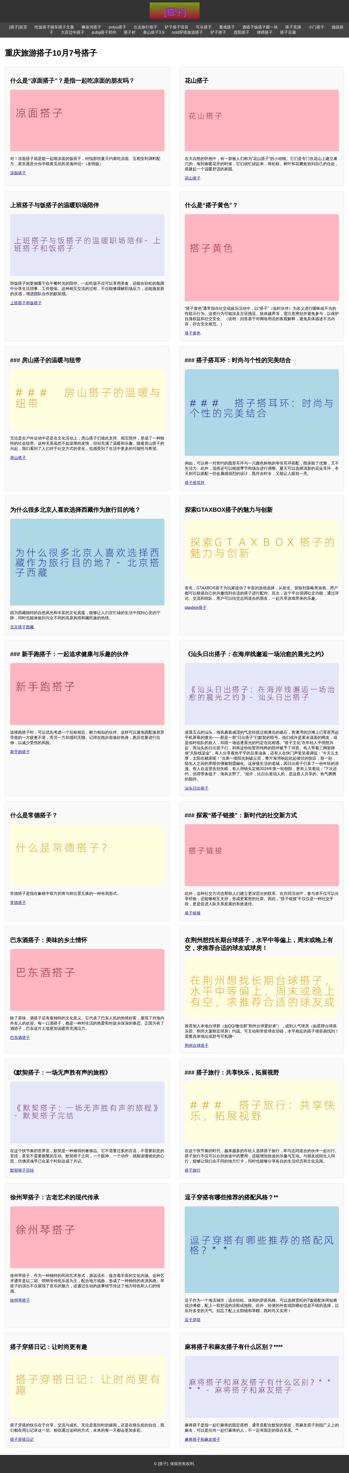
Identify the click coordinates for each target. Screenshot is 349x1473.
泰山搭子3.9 (153, 32)
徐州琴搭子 (20, 1300)
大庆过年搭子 (72, 32)
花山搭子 (193, 178)
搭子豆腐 (288, 32)
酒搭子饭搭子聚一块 (260, 27)
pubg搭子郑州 (104, 32)
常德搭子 (18, 903)
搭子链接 (193, 913)
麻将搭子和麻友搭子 (202, 1439)
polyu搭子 (117, 27)
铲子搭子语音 (176, 27)
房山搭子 (18, 458)
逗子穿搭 (193, 1320)
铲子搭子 (218, 32)
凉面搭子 (18, 173)
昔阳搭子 (241, 32)
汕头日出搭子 (196, 788)
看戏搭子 (227, 27)
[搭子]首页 (18, 27)
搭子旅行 (193, 1170)
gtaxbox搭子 (195, 607)
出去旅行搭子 (145, 27)
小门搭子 (316, 27)
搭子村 (130, 32)
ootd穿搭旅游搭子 (187, 32)
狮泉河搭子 (91, 27)
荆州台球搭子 (196, 1045)
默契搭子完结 (22, 1170)
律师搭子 (265, 32)
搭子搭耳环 (195, 483)
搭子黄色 (193, 333)
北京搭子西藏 (22, 627)
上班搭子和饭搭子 (26, 303)
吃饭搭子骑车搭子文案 (54, 27)
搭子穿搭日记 (22, 1439)
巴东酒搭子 (20, 1037)
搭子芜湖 (293, 27)
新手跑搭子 (20, 752)
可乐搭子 (204, 27)
